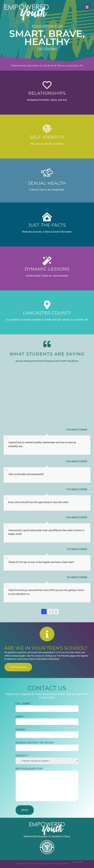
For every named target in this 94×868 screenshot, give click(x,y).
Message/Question (47, 784)
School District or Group (47, 745)
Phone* (47, 732)
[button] (87, 7)
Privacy (75, 862)
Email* (47, 719)
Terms (80, 862)
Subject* (47, 759)
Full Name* (47, 706)
